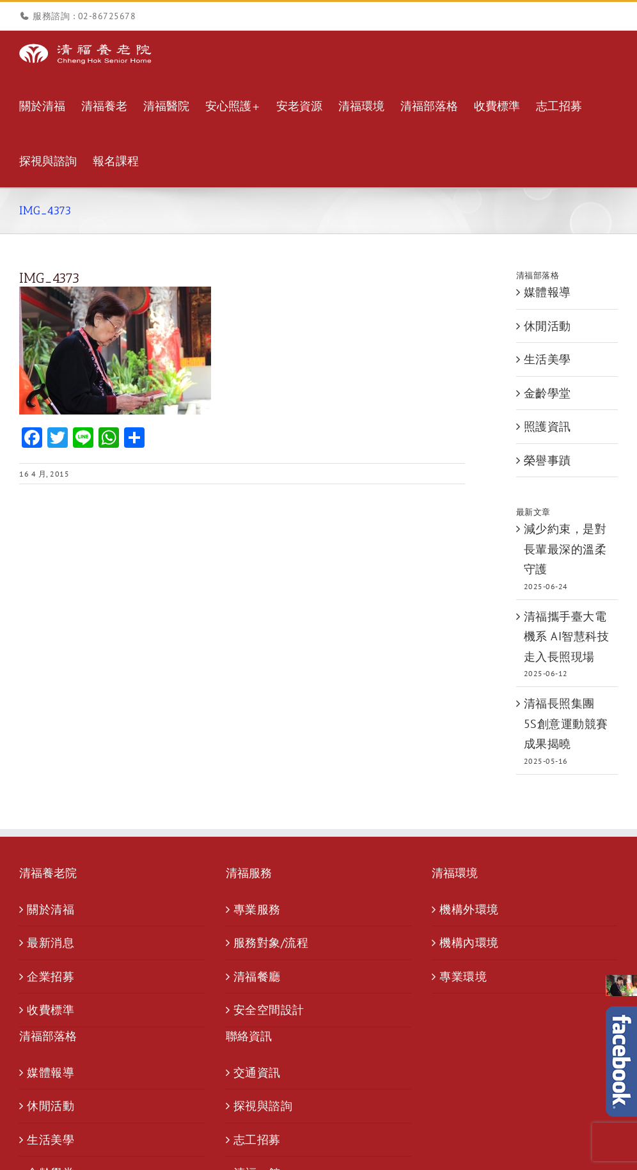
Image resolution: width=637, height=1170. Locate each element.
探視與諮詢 (263, 1105)
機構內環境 (469, 942)
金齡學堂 (547, 393)
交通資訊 (257, 1072)
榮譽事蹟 (547, 460)
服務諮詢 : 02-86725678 (84, 16)
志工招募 (257, 1139)
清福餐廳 (257, 976)
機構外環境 (469, 909)
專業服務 (257, 909)
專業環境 (463, 976)
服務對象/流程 (271, 942)
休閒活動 (547, 326)
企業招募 (50, 976)
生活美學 (547, 359)
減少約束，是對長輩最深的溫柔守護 (565, 548)
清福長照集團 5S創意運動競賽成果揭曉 (566, 723)
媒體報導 (547, 292)
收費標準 (50, 1009)
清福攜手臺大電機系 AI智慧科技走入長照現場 (566, 636)
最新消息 (50, 942)
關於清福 (50, 909)
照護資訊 (547, 426)
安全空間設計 (268, 1009)
